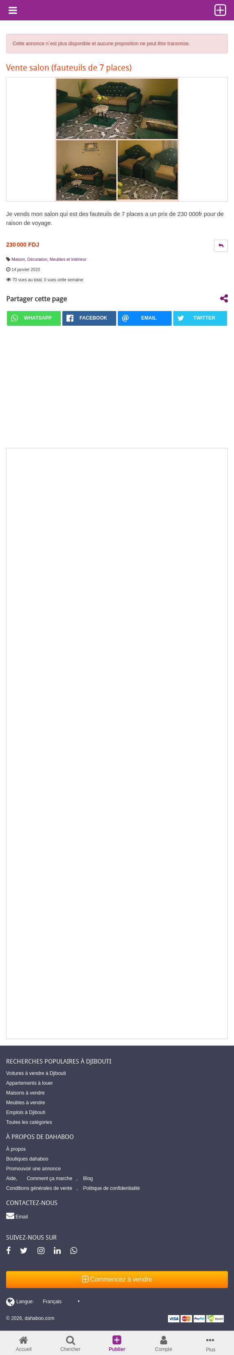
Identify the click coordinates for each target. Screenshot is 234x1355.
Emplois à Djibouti (25, 1112)
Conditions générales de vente (39, 1188)
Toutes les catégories (29, 1122)
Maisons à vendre (25, 1093)
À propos (16, 1149)
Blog (88, 1178)
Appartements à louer (29, 1083)
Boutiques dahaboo (27, 1159)
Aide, (11, 1178)
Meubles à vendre (25, 1103)
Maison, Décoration (29, 259)
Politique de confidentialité (111, 1188)
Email (17, 1216)
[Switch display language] (43, 1301)
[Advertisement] (117, 744)
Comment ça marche (49, 1178)
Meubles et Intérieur (68, 259)
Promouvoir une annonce (33, 1169)
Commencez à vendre (117, 1279)
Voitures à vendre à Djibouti (36, 1073)
